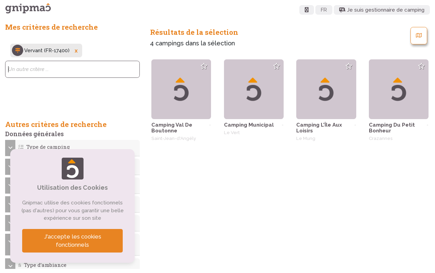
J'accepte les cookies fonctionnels (72, 240)
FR (324, 10)
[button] (73, 147)
